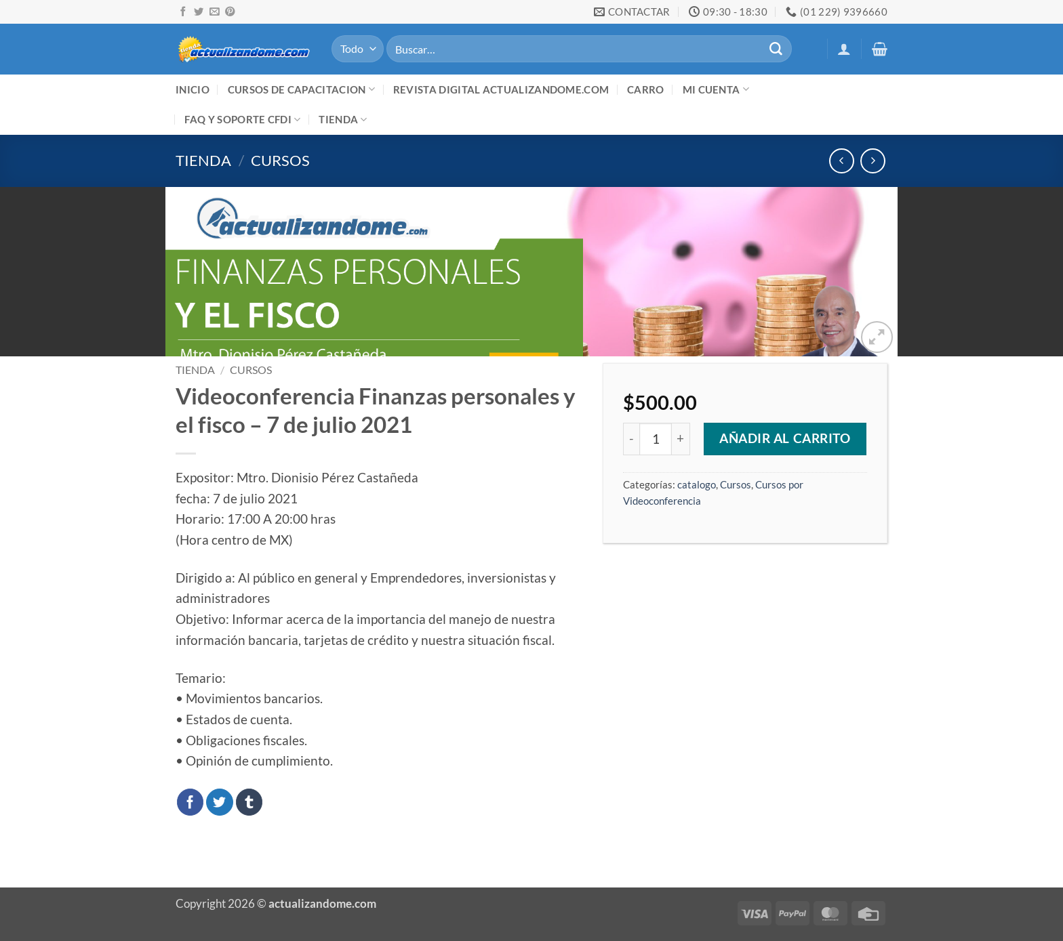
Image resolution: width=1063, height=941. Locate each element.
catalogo (696, 484)
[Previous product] (872, 160)
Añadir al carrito (785, 438)
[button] (844, 49)
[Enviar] (775, 48)
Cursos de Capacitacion (301, 89)
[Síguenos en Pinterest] (230, 12)
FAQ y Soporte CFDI (242, 119)
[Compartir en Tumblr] (249, 802)
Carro (645, 89)
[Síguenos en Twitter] (198, 12)
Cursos (280, 160)
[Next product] (841, 160)
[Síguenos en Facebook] (183, 12)
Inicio (192, 89)
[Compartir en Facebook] (190, 802)
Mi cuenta (716, 89)
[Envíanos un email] (214, 12)
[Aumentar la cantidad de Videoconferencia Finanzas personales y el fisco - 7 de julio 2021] (681, 439)
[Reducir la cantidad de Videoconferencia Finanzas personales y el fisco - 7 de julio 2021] (631, 439)
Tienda (343, 119)
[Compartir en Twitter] (219, 802)
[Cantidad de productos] (655, 439)
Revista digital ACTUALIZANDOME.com (501, 89)
